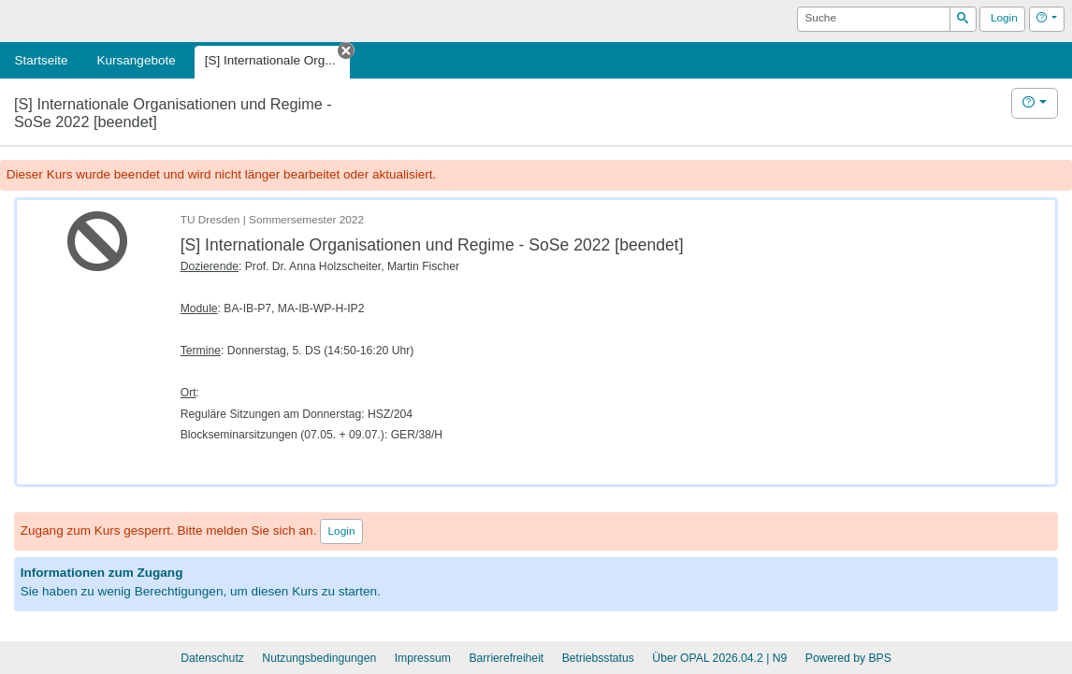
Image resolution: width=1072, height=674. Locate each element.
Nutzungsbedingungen (319, 658)
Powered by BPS (848, 658)
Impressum (423, 658)
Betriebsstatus (598, 658)
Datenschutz (212, 658)
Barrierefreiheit (506, 658)
